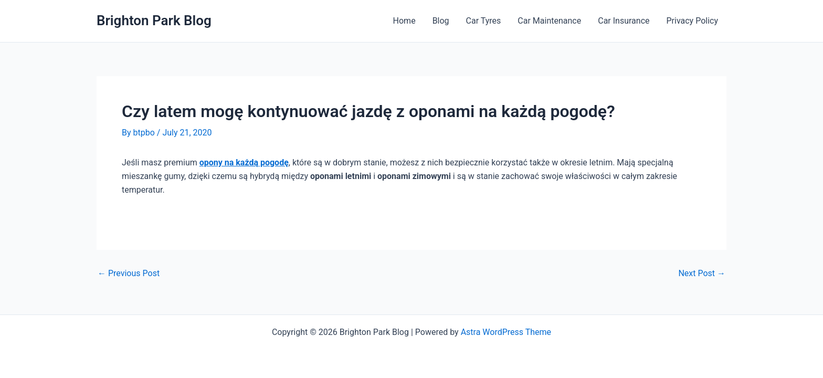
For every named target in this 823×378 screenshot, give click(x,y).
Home (404, 21)
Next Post (701, 273)
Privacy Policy (693, 21)
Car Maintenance (549, 21)
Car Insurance (623, 21)
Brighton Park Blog (154, 20)
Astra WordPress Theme (506, 332)
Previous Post (129, 273)
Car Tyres (483, 21)
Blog (440, 21)
